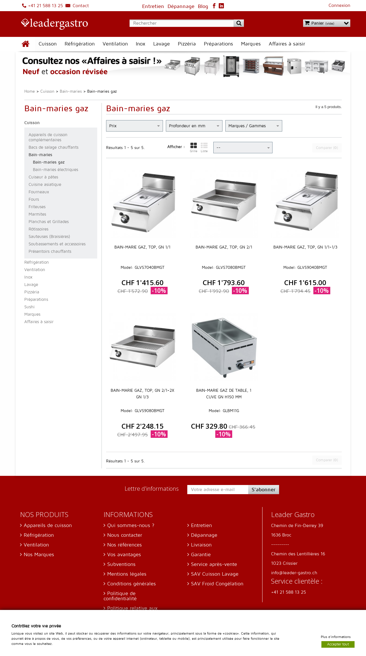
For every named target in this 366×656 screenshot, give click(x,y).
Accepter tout (338, 644)
